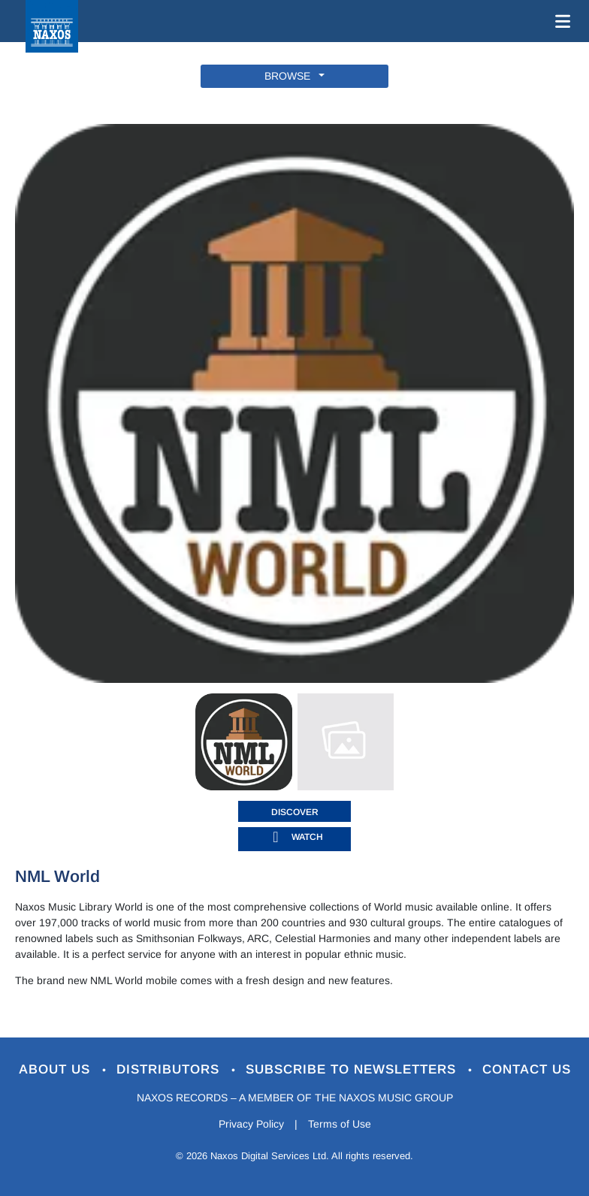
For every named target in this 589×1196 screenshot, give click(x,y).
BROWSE (290, 76)
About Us (57, 1069)
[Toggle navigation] (559, 21)
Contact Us (526, 1069)
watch (307, 837)
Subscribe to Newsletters (353, 1069)
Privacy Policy (251, 1124)
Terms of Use (339, 1124)
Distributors (170, 1069)
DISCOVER (295, 812)
